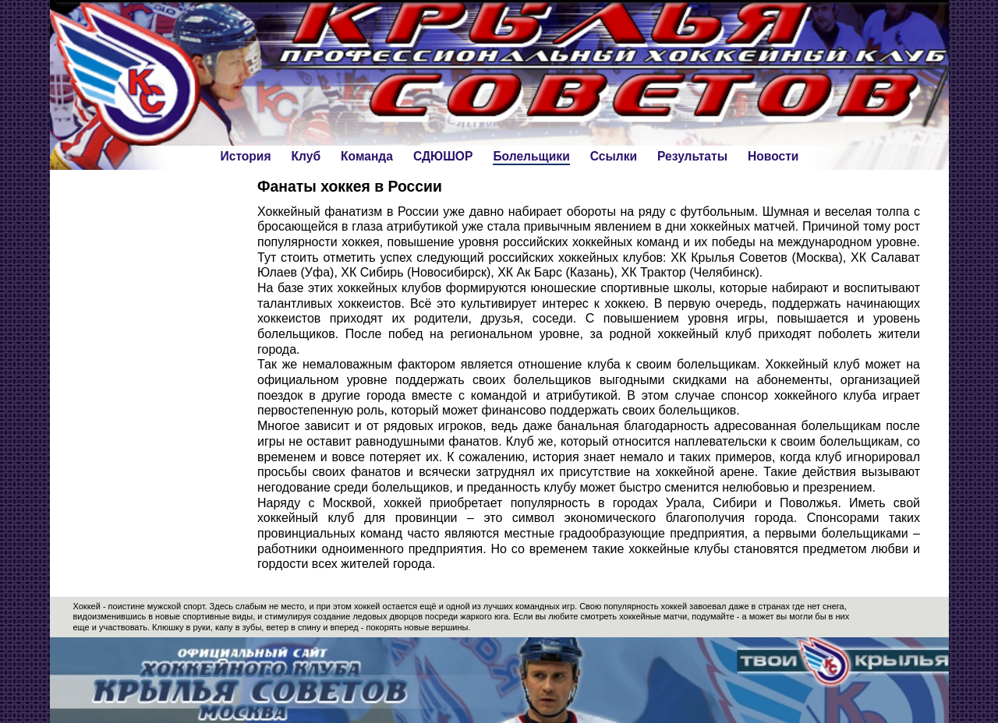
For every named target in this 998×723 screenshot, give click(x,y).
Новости (773, 156)
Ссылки (613, 156)
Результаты (692, 156)
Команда (367, 156)
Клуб (306, 156)
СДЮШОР (442, 156)
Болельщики (531, 156)
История (246, 156)
